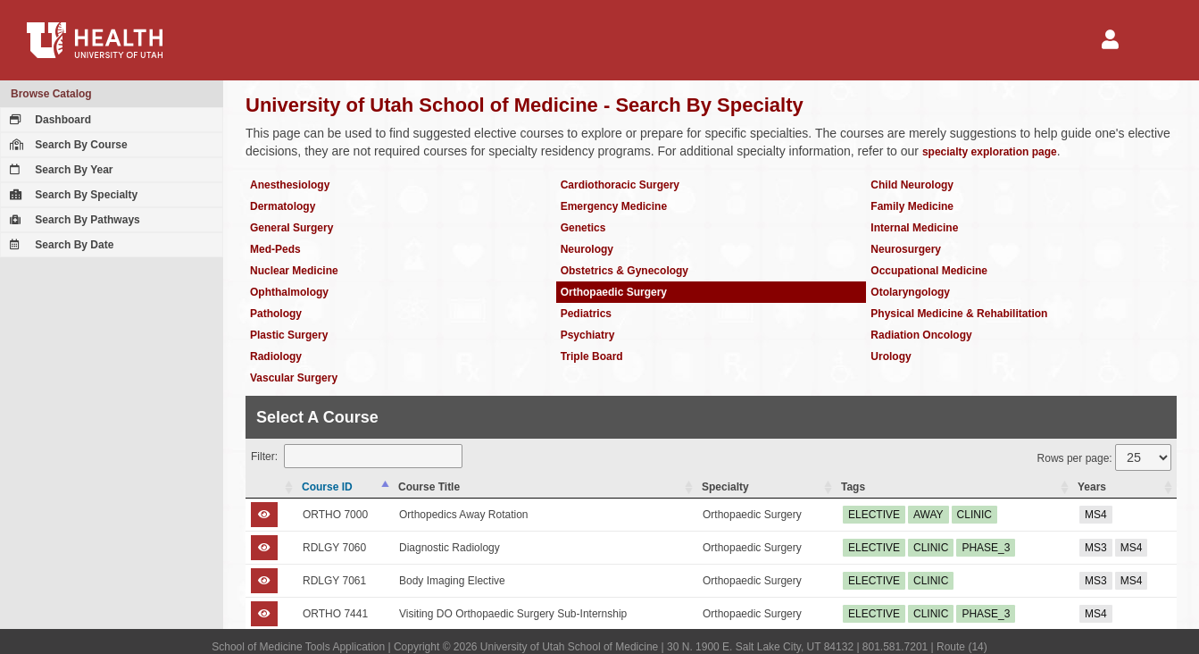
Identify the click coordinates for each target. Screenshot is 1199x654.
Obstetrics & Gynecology (624, 270)
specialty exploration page (989, 152)
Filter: (356, 456)
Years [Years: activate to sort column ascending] (1092, 487)
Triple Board (592, 356)
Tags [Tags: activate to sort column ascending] (853, 487)
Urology (890, 356)
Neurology (587, 249)
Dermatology (282, 206)
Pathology (276, 313)
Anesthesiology (289, 185)
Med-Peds (275, 249)
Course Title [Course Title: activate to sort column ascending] (429, 487)
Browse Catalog (51, 94)
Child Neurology (911, 185)
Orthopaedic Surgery (614, 292)
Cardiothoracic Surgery (620, 185)
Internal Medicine (914, 228)
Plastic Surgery (289, 335)
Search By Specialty (71, 195)
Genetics (583, 228)
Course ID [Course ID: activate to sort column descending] (327, 487)
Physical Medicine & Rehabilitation (958, 313)
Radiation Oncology (920, 335)
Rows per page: (1104, 457)
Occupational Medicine (928, 270)
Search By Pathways (72, 220)
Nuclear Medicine (294, 270)
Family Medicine (911, 206)
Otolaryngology (910, 292)
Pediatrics (586, 313)
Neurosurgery (905, 249)
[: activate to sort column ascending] (271, 487)
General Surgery (291, 228)
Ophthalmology (289, 292)
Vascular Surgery (293, 378)
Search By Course (66, 144)
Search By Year (59, 170)
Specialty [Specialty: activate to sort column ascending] (725, 487)
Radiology (276, 356)
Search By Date (59, 245)
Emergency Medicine (614, 206)
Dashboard (48, 119)
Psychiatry (588, 335)
